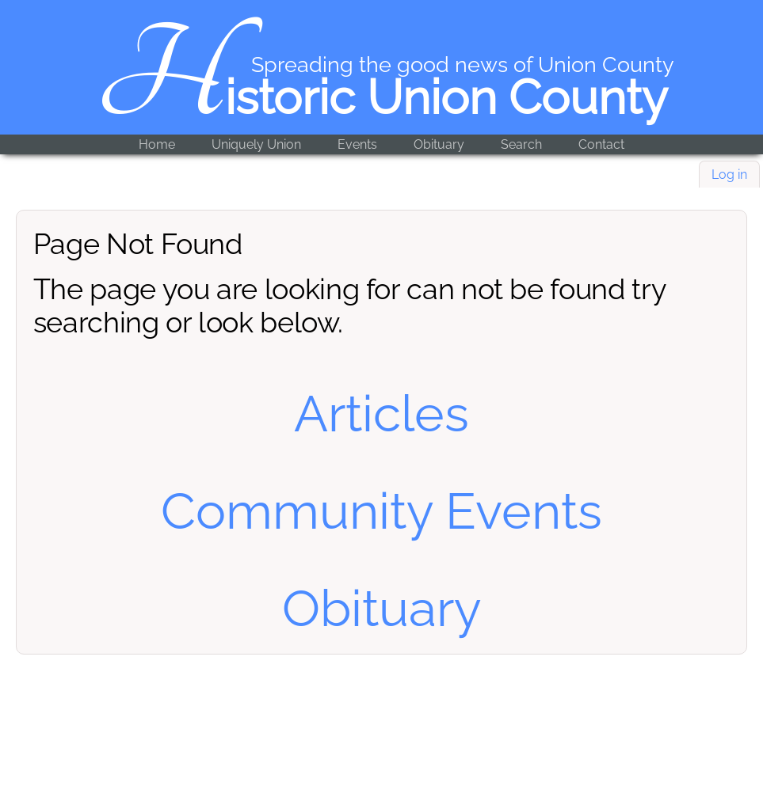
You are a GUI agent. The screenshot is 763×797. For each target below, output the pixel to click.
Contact (601, 144)
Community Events (381, 511)
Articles (381, 413)
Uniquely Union (256, 144)
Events (357, 144)
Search (521, 144)
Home (157, 144)
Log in (729, 174)
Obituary (439, 144)
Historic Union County (381, 97)
